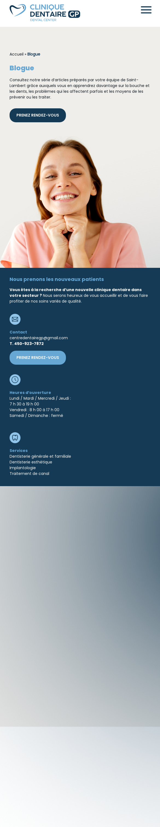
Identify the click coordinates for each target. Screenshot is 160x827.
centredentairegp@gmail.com (39, 338)
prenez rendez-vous (37, 115)
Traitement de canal (29, 473)
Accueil (17, 54)
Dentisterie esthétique (31, 462)
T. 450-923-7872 (27, 343)
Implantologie (23, 468)
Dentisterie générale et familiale (40, 456)
